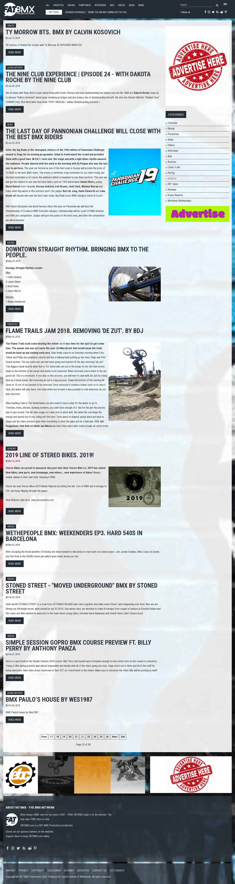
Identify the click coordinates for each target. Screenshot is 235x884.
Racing (71, 5)
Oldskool (172, 178)
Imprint (10, 870)
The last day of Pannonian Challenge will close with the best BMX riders (83, 134)
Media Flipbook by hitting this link (58, 486)
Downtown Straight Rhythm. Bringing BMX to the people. (77, 252)
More (141, 5)
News (132, 5)
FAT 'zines (173, 184)
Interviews (100, 5)
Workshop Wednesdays (179, 200)
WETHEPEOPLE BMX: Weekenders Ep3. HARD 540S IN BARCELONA (74, 536)
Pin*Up (171, 172)
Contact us (99, 870)
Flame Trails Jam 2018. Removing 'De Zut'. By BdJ (74, 330)
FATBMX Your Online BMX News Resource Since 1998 (22, 8)
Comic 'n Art (174, 167)
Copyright (37, 870)
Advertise (83, 870)
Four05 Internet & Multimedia (76, 876)
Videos (121, 5)
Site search (117, 870)
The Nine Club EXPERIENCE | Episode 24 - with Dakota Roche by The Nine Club (78, 77)
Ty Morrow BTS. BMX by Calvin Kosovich (63, 32)
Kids (112, 5)
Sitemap (69, 870)
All (47, 5)
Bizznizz (172, 161)
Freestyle (58, 5)
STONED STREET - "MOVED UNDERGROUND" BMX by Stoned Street (81, 588)
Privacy (23, 870)
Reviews (11, 448)
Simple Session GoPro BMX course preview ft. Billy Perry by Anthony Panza (78, 645)
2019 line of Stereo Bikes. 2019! (50, 455)
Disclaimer (54, 870)
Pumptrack (85, 5)
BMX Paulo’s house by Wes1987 (49, 699)
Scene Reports (15, 67)
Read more (14, 52)
